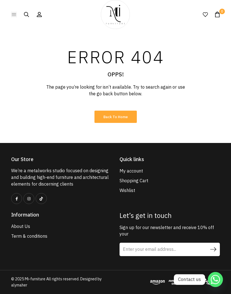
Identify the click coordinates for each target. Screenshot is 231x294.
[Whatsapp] (215, 279)
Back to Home (115, 117)
